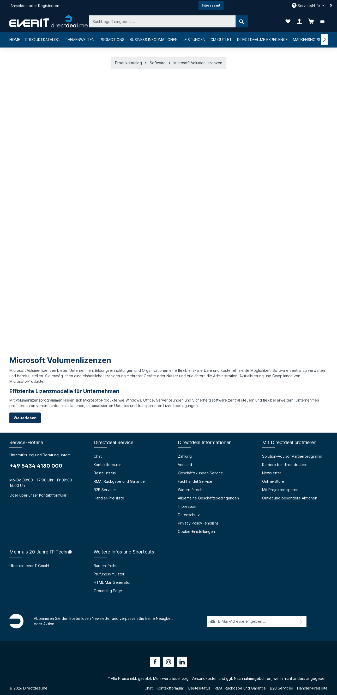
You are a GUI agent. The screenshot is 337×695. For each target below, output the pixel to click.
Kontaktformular (53, 495)
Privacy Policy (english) (198, 523)
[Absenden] (301, 621)
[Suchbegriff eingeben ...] (162, 21)
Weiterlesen (25, 418)
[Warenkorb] (311, 21)
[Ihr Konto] (299, 21)
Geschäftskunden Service (200, 473)
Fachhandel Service (195, 481)
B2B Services (105, 489)
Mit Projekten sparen (280, 489)
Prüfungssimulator (109, 574)
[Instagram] (168, 662)
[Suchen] (242, 21)
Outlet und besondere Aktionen (289, 498)
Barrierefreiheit (107, 565)
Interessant (211, 5)
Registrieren (48, 5)
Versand (185, 464)
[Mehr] (322, 21)
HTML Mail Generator (112, 582)
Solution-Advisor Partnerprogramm (292, 456)
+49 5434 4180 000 (35, 466)
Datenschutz (189, 515)
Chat (98, 456)
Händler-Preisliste (109, 498)
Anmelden (19, 5)
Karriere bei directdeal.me (285, 464)
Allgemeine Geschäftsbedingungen (208, 498)
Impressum (187, 506)
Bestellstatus (105, 473)
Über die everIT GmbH (29, 565)
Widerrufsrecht (191, 489)
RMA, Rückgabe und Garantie (119, 481)
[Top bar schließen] (331, 5)
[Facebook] (155, 662)
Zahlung (185, 456)
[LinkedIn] (182, 662)
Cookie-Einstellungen (196, 531)
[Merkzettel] (288, 21)
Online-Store (273, 481)
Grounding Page (108, 590)
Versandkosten (204, 678)
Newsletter (271, 473)
